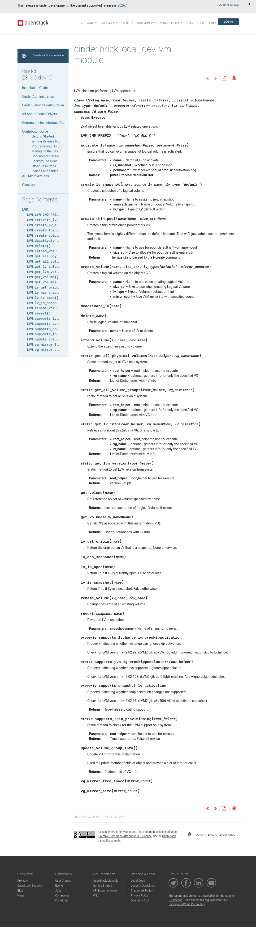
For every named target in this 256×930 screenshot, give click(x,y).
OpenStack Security (29, 885)
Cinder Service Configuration (43, 105)
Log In (228, 21)
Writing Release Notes (48, 141)
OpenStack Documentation (48, 55)
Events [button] (126, 23)
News (21, 895)
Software (87, 23)
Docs (200, 23)
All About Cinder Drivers (39, 114)
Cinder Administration (38, 96)
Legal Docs (138, 880)
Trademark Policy (142, 890)
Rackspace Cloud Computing (187, 904)
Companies (62, 895)
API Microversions (35, 176)
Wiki (95, 895)
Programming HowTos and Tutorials (58, 146)
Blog (189, 23)
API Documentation (105, 890)
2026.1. (123, 5)
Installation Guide (35, 88)
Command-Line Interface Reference (48, 123)
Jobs (58, 890)
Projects (22, 880)
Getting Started (43, 136)
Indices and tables (45, 171)
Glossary (28, 185)
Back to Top (229, 5)
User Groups (63, 880)
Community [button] (145, 23)
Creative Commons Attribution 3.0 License (125, 836)
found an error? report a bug (211, 834)
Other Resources (44, 166)
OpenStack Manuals (105, 880)
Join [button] (211, 23)
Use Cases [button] (107, 23)
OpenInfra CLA (140, 900)
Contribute (61, 900)
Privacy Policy (139, 895)
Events (59, 885)
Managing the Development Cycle (56, 151)
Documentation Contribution (52, 156)
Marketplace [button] (170, 23)
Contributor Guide (35, 131)
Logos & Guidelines (143, 885)
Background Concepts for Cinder (55, 161)
